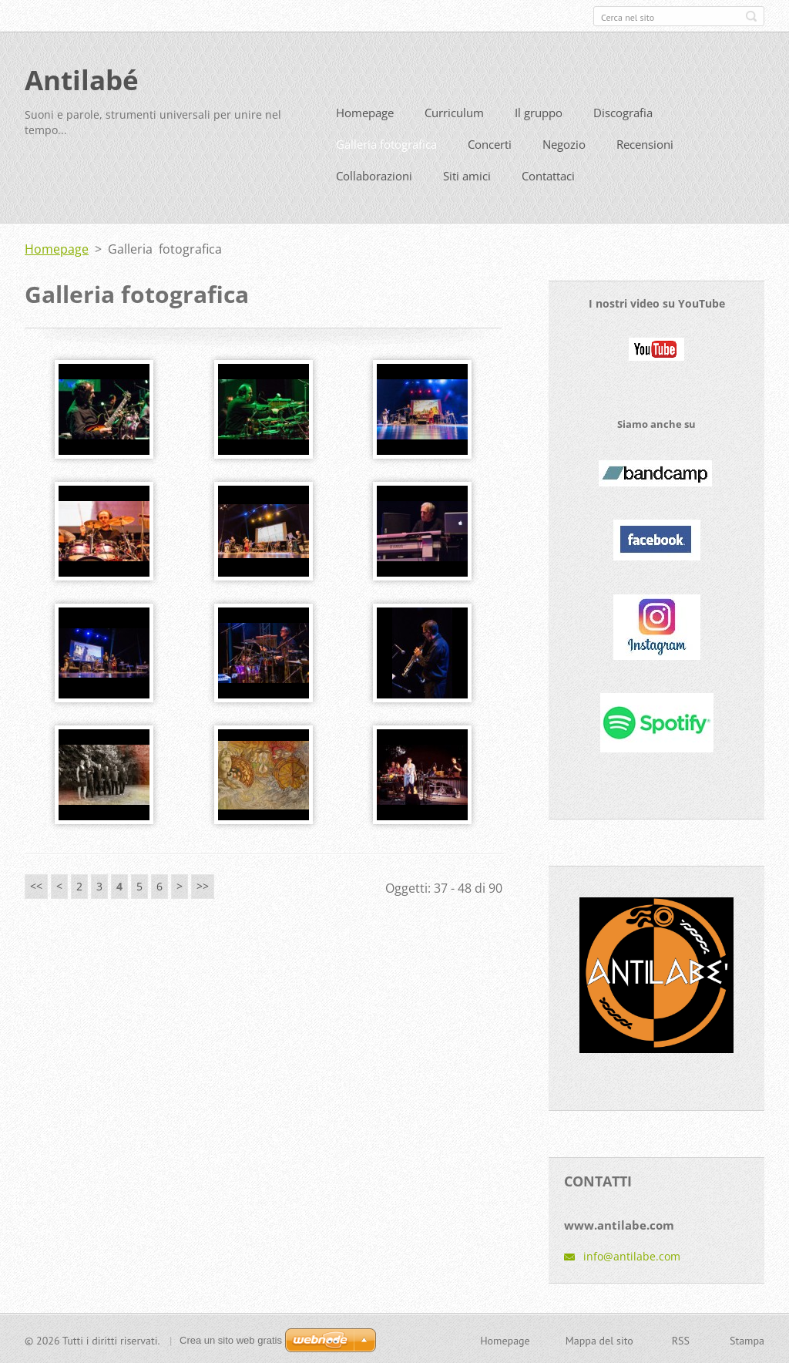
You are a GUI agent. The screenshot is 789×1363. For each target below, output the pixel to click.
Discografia (623, 111)
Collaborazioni (374, 175)
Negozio (564, 143)
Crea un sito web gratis (231, 1338)
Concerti (490, 143)
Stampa (747, 1339)
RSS (681, 1339)
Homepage (365, 111)
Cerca (751, 16)
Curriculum (454, 111)
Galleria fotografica (386, 143)
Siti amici (467, 175)
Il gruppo (538, 111)
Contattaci (548, 175)
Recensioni (644, 143)
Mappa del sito (599, 1339)
